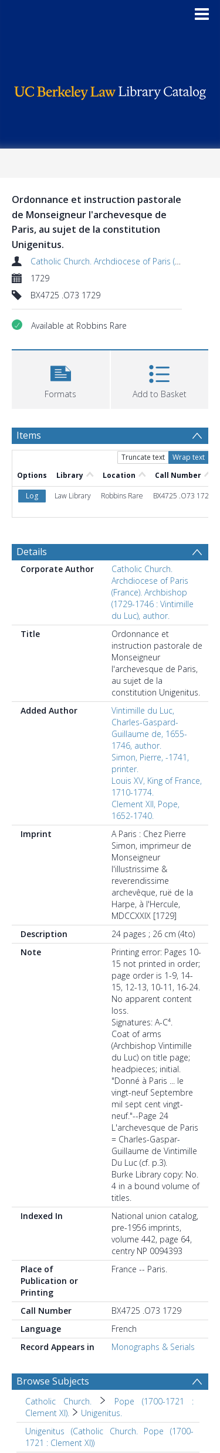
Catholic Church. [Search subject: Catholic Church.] (58, 1401)
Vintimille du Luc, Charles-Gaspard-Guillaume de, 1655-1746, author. (149, 728)
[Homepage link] (110, 90)
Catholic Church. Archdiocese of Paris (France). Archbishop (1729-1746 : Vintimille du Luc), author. (152, 592)
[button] (61, 378)
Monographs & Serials (153, 1346)
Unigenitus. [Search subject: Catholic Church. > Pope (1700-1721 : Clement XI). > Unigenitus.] (101, 1412)
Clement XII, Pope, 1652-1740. (145, 809)
